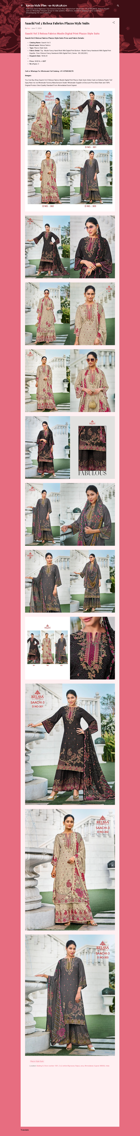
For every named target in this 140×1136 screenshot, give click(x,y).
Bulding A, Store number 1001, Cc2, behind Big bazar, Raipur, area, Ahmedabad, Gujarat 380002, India (73, 1066)
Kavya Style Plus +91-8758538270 (46, 5)
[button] (113, 23)
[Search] (118, 6)
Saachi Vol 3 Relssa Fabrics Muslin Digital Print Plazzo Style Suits (62, 33)
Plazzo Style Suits (37, 1061)
